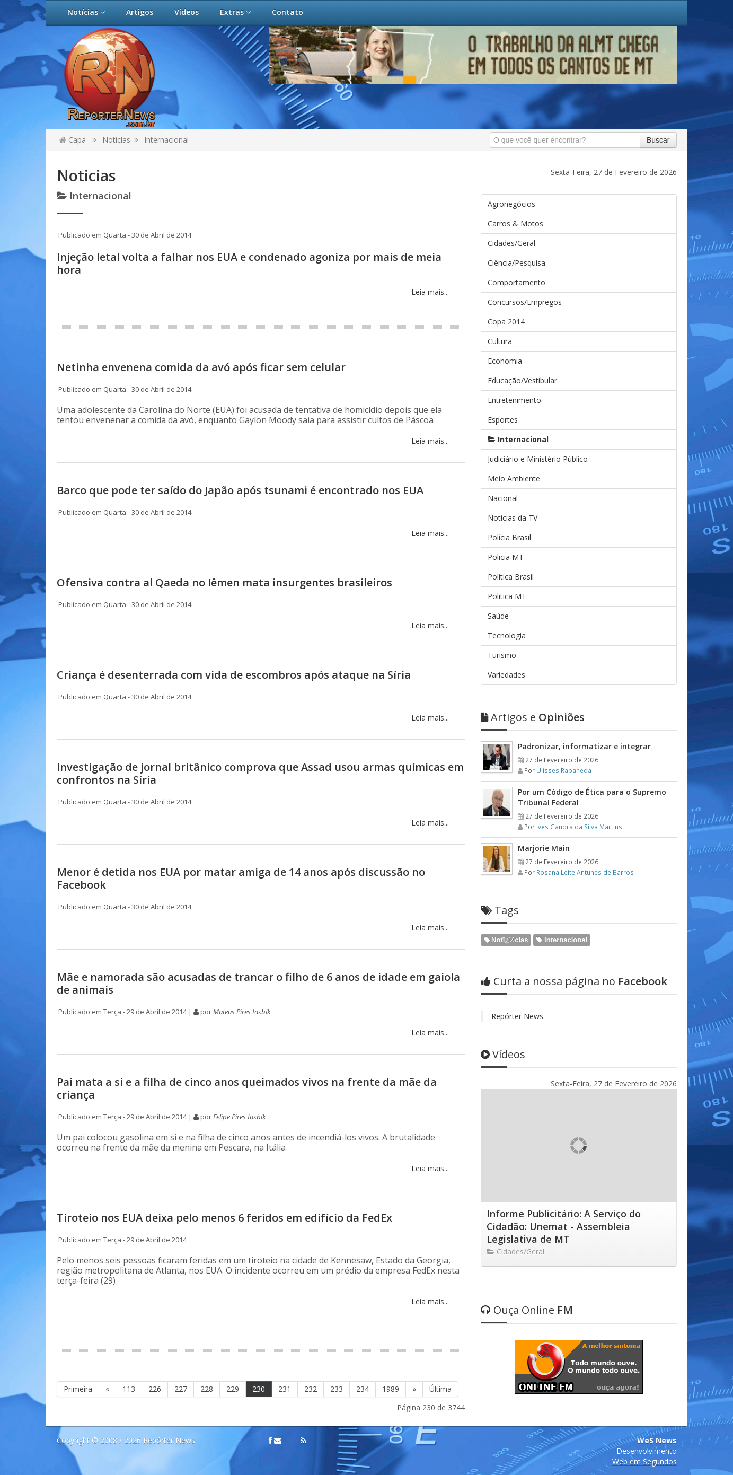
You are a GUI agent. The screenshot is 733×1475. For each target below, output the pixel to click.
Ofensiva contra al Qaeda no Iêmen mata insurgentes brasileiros (224, 582)
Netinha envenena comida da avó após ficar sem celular (201, 367)
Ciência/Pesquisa (516, 263)
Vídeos (186, 12)
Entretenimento (514, 400)
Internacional (166, 140)
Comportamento (516, 282)
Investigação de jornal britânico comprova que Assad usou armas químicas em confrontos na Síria (260, 773)
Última (440, 1389)
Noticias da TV (512, 518)
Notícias (86, 12)
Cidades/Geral (511, 243)
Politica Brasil (511, 577)
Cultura (500, 341)
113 (128, 1389)
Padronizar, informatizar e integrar (584, 746)
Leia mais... (429, 292)
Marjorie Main (544, 848)
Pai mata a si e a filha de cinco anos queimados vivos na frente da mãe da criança (247, 1088)
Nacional (503, 498)
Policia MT (506, 557)
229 (232, 1389)
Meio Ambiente (514, 478)
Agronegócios (511, 204)
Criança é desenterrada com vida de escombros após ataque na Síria (234, 675)
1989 (390, 1389)
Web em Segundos (644, 1461)
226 (154, 1389)
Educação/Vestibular (522, 380)
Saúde (498, 616)
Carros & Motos (515, 223)
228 (206, 1389)
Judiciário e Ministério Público (538, 459)
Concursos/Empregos (525, 302)
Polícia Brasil (509, 537)
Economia (505, 361)
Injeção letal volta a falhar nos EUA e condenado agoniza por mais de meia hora (249, 263)
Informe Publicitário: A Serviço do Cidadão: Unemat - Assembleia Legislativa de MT (564, 1226)
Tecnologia (507, 635)
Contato (287, 12)
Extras (235, 12)
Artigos (139, 12)
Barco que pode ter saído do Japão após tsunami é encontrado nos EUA (240, 490)
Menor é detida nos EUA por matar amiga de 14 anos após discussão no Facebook (241, 878)
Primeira (78, 1389)
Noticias (116, 140)
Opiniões (533, 717)
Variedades (506, 675)
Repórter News (517, 1016)
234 (362, 1389)
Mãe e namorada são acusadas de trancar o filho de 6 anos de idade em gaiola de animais (258, 983)
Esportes (503, 420)
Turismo (502, 655)
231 (284, 1389)
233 (336, 1389)
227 (180, 1389)
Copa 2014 (506, 322)
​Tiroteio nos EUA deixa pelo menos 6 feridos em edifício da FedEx (224, 1217)
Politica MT (507, 596)
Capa (72, 140)
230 (258, 1389)
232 (310, 1389)
